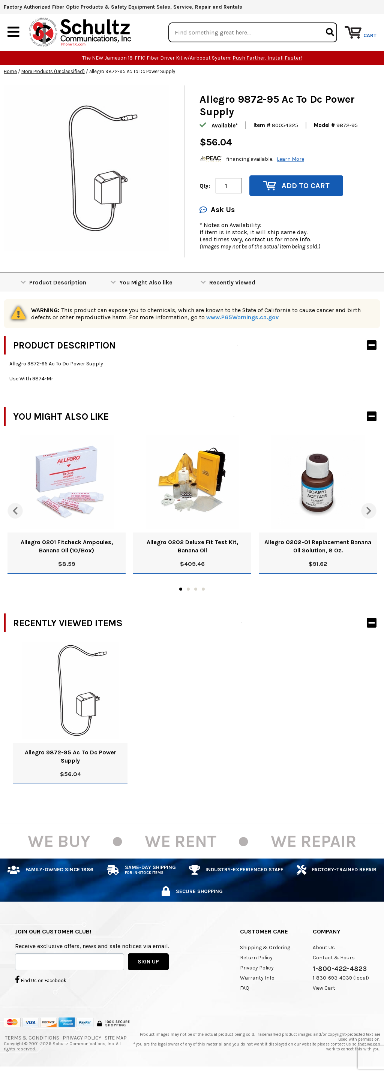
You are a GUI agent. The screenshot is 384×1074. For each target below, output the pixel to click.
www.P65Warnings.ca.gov (242, 317)
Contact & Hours (334, 958)
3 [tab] (195, 589)
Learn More (290, 159)
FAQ (244, 988)
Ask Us (217, 210)
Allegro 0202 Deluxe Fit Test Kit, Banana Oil (192, 546)
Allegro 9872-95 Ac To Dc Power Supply (70, 756)
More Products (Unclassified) (53, 72)
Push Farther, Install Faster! (267, 58)
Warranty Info (257, 978)
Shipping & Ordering (265, 948)
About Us (324, 948)
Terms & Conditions (32, 1038)
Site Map (116, 1038)
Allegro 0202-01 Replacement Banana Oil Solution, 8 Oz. (317, 546)
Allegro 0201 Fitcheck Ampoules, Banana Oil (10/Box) (67, 546)
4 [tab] (203, 589)
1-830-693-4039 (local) (341, 978)
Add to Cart (296, 186)
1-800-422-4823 (340, 969)
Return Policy (256, 958)
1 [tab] (180, 589)
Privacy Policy (257, 968)
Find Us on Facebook (40, 979)
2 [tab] (188, 589)
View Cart (324, 988)
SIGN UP (148, 961)
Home (10, 72)
